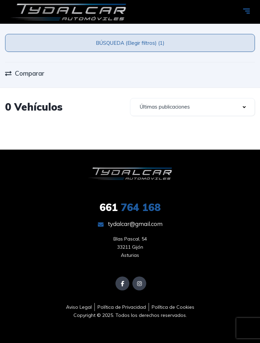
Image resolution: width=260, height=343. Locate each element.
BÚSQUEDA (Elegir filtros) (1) (130, 43)
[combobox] (192, 107)
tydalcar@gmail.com (130, 223)
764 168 (130, 207)
